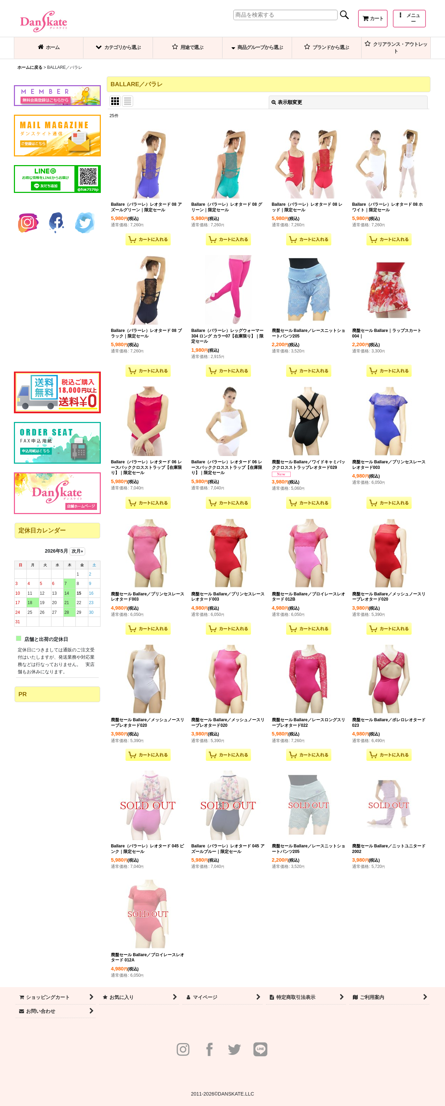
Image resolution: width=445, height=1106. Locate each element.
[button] (409, 18)
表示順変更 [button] (287, 102)
